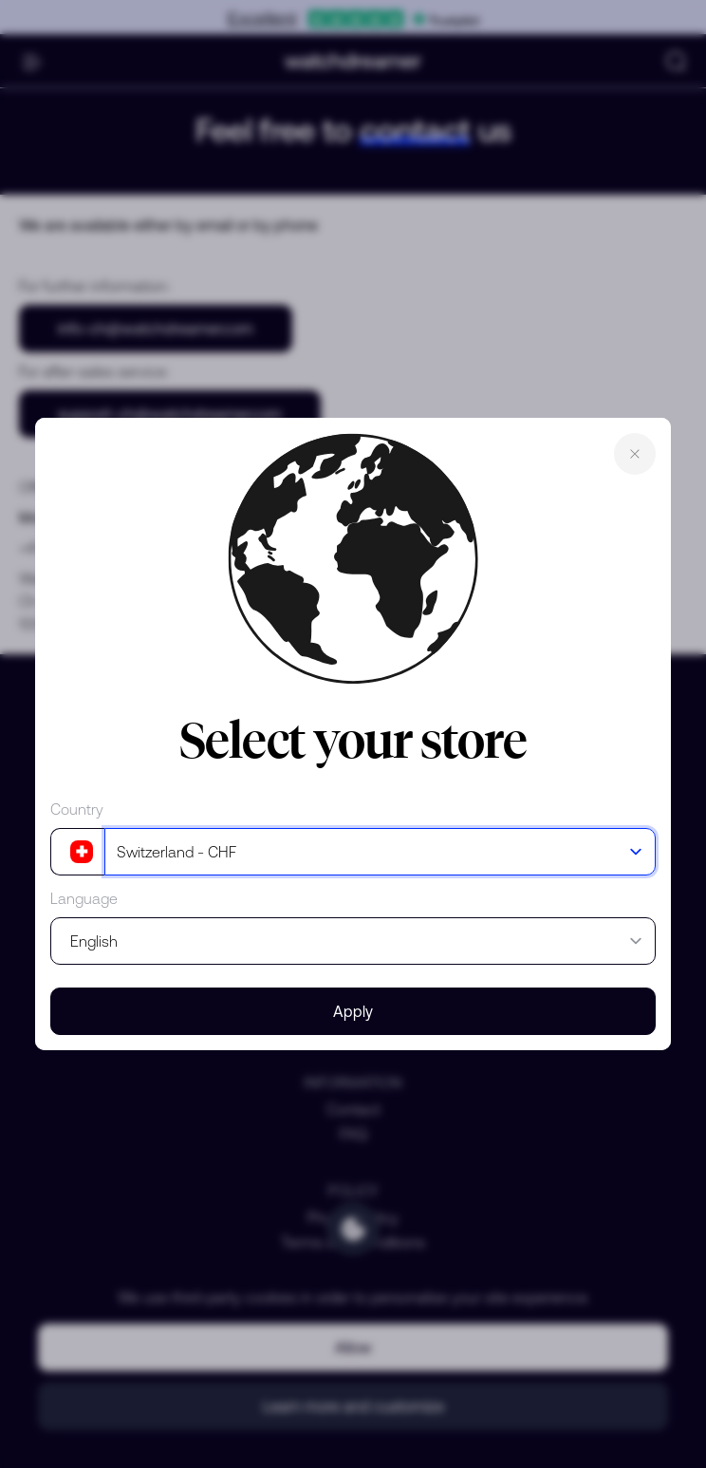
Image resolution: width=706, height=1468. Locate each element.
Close (634, 453)
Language (84, 898)
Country (76, 809)
